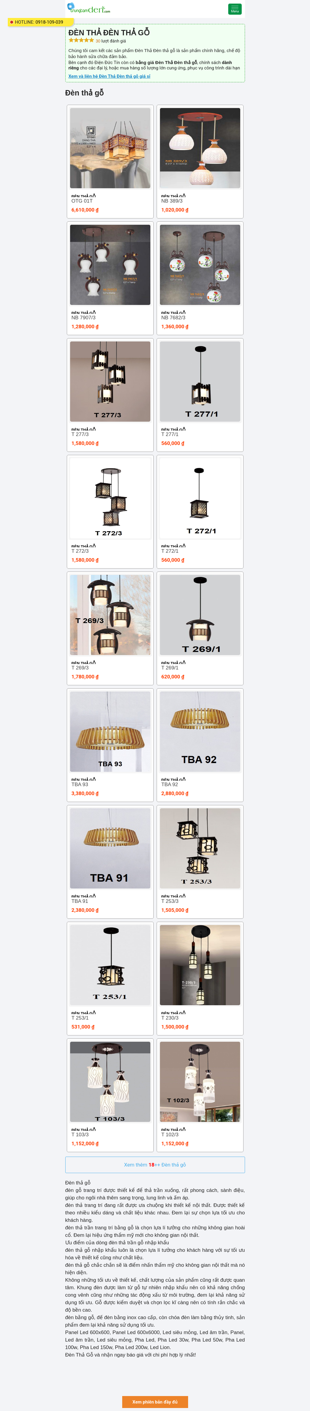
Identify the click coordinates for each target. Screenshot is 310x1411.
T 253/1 (80, 1018)
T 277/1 (170, 434)
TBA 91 (80, 901)
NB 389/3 (172, 201)
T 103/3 (80, 1134)
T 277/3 (80, 434)
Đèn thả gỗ (84, 196)
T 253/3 (170, 901)
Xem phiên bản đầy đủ (154, 1402)
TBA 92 (169, 784)
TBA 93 (80, 784)
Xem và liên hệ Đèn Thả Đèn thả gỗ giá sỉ (109, 76)
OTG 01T (82, 201)
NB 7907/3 (84, 318)
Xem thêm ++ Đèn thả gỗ (155, 1165)
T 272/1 (170, 551)
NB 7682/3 (173, 318)
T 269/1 (170, 668)
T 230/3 (170, 1018)
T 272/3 (80, 551)
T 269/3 (80, 668)
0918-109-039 (49, 22)
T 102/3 (170, 1134)
